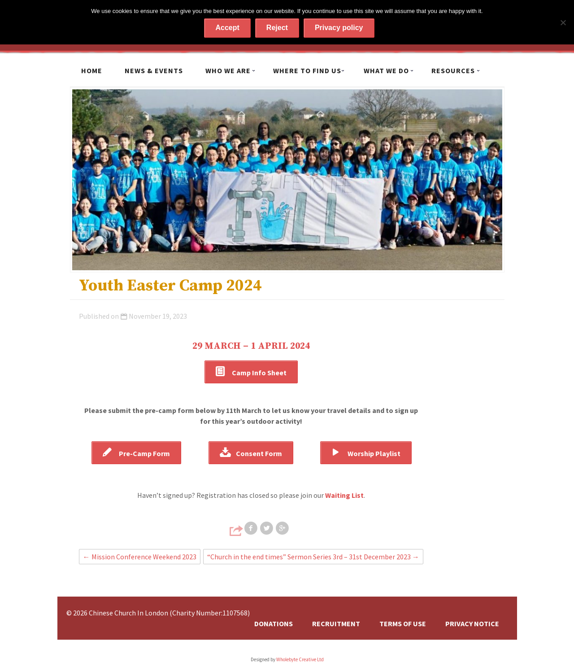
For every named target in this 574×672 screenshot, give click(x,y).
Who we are (228, 70)
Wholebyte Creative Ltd (300, 659)
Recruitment (336, 623)
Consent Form (259, 453)
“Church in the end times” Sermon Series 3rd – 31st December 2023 (313, 556)
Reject (277, 27)
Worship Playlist (374, 453)
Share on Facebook (251, 528)
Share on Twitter (267, 528)
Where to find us (307, 70)
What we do (386, 70)
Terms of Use (402, 623)
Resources (453, 70)
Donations (273, 623)
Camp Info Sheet (259, 372)
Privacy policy (339, 27)
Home (91, 70)
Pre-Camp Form (144, 453)
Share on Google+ (283, 528)
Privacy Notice (472, 623)
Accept (227, 27)
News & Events (154, 70)
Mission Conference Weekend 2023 (139, 556)
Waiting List (344, 495)
